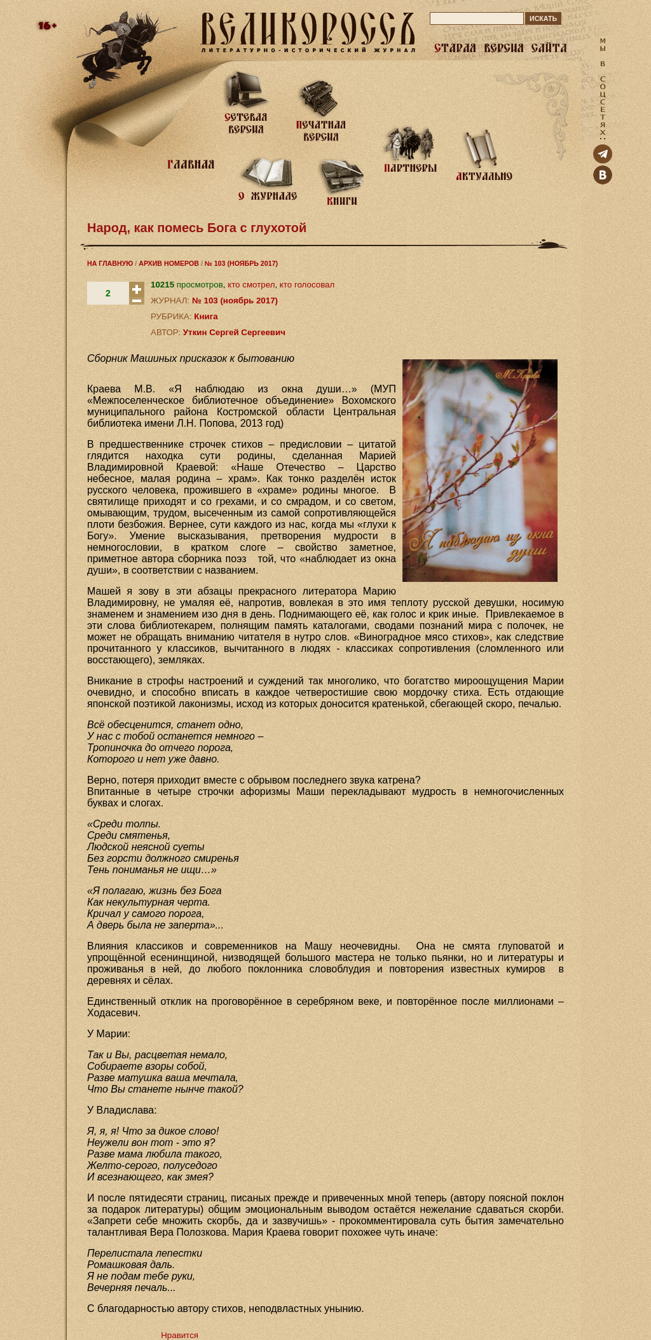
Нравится (179, 1335)
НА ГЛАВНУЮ (110, 263)
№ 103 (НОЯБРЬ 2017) (241, 263)
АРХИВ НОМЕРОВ (169, 263)
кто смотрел (251, 284)
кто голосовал (307, 284)
